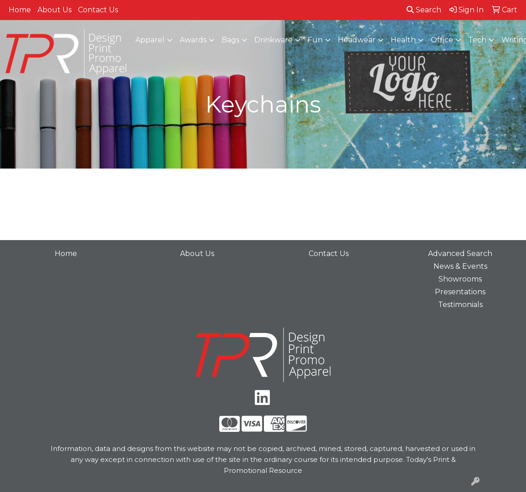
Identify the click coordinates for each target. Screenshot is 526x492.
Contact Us (98, 9)
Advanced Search (460, 253)
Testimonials (460, 304)
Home (20, 9)
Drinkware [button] (273, 40)
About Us (54, 9)
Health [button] (403, 40)
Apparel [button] (150, 40)
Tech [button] (477, 40)
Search (424, 9)
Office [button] (442, 40)
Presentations (460, 291)
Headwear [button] (357, 40)
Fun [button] (315, 40)
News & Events (460, 266)
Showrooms (460, 279)
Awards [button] (193, 40)
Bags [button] (230, 40)
